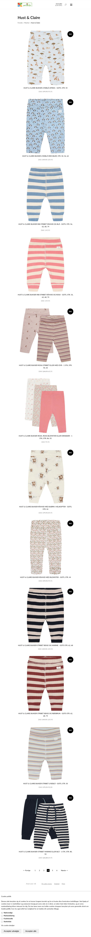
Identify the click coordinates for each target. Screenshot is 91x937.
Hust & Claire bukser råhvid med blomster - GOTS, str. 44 (45, 577)
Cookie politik (6, 909)
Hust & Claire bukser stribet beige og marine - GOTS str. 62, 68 (45, 645)
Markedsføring (9, 916)
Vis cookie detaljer (8, 925)
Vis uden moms (46, 884)
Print (63, 884)
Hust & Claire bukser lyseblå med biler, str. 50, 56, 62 (45, 156)
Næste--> (64, 870)
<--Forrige (26, 870)
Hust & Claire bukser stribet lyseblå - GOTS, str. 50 (45, 784)
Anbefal (56, 884)
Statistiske (7, 921)
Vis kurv (59, 4)
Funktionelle (8, 919)
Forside (20, 23)
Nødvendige (8, 913)
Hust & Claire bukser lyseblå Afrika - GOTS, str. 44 (45, 88)
